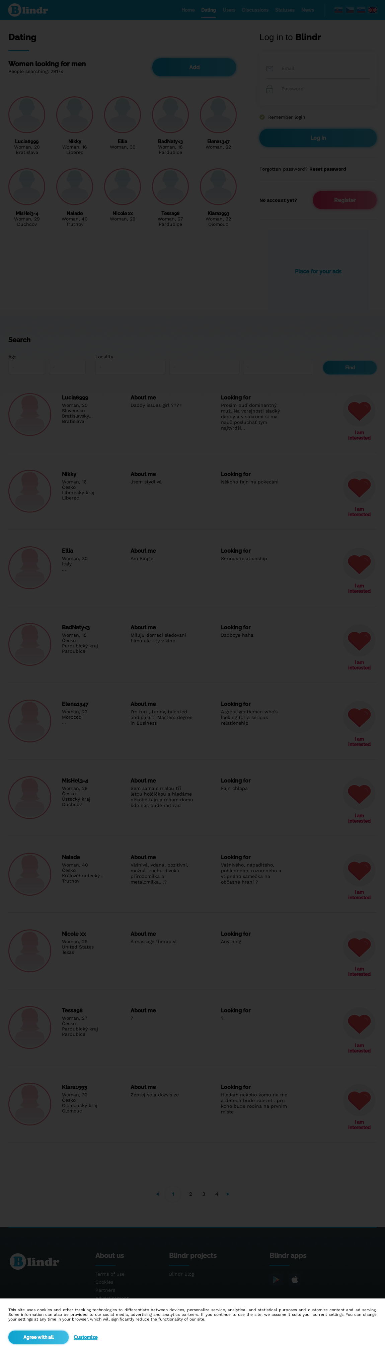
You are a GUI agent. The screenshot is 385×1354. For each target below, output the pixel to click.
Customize (85, 1337)
